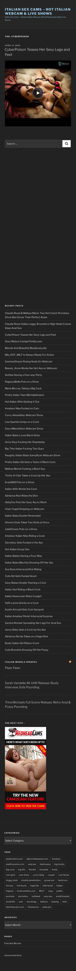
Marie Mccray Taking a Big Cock (23, 388)
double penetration (31, 880)
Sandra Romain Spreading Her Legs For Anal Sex (33, 623)
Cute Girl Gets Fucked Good (20, 576)
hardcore (62, 880)
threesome (33, 907)
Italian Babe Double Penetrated (23, 515)
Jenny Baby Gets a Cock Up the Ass (25, 629)
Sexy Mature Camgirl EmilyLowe (23, 341)
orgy (50, 891)
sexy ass (48, 896)
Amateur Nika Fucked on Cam (22, 408)
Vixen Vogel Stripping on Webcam (24, 509)
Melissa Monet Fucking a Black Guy (25, 468)
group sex (49, 880)
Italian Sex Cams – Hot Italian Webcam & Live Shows (38, 11)
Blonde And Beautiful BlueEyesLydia (26, 348)
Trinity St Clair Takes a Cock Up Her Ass (27, 475)
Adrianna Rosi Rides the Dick (21, 495)
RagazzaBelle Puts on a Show (22, 381)
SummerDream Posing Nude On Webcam (28, 361)
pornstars (23, 896)
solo (21, 901)
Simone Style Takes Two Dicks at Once (27, 522)
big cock (10, 869)
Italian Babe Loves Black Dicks (22, 435)
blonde (32, 869)
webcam (46, 907)
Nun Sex (19, 955)
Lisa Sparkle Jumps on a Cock (22, 421)
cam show (24, 875)
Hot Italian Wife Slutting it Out (22, 401)
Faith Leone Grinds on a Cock (22, 602)
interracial (48, 885)
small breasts (62, 896)
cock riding (38, 875)
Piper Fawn (12, 668)
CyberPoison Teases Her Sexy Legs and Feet (30, 334)
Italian (59, 885)
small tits (10, 901)
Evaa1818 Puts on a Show (19, 482)
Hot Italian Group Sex (17, 549)
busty (54, 869)
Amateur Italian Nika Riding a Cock (25, 535)
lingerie (9, 891)
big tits (21, 869)
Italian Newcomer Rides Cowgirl (23, 596)
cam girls (10, 875)
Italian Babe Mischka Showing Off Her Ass (29, 562)
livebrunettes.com (26, 891)
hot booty (22, 885)
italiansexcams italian (10, 955)
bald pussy (45, 864)
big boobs (59, 864)
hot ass (9, 885)
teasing (55, 901)
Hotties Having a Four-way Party (23, 375)
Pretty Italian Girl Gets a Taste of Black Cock (30, 462)
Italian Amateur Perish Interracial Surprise (29, 616)
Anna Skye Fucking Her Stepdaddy (25, 442)
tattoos (44, 901)
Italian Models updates (21, 662)
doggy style (12, 880)
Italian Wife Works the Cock (21, 488)
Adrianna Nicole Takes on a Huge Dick (26, 636)
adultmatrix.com (14, 859)
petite (59, 891)
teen (64, 901)
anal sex (32, 864)
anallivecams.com (15, 864)
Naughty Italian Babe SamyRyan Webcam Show (32, 455)
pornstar (10, 896)
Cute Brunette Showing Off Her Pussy (26, 649)
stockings (32, 901)
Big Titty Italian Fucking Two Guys (24, 448)
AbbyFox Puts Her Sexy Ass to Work (26, 502)
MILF (42, 891)
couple (51, 875)
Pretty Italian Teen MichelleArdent (24, 395)
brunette (44, 869)
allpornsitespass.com (37, 859)
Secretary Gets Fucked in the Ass (24, 542)
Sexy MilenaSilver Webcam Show (24, 428)
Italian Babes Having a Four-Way (23, 555)
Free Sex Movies (12, 943)
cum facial (63, 875)
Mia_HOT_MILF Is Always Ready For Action (29, 354)
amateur (56, 859)
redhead (36, 896)
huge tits (34, 885)
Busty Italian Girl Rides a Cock (22, 643)
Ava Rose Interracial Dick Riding (23, 569)
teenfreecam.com (15, 907)
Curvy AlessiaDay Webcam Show (24, 415)
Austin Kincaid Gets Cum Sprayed (24, 609)
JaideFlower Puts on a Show (21, 529)
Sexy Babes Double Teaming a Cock (25, 582)
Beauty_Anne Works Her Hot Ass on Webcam (31, 368)
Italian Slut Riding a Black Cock (22, 589)
